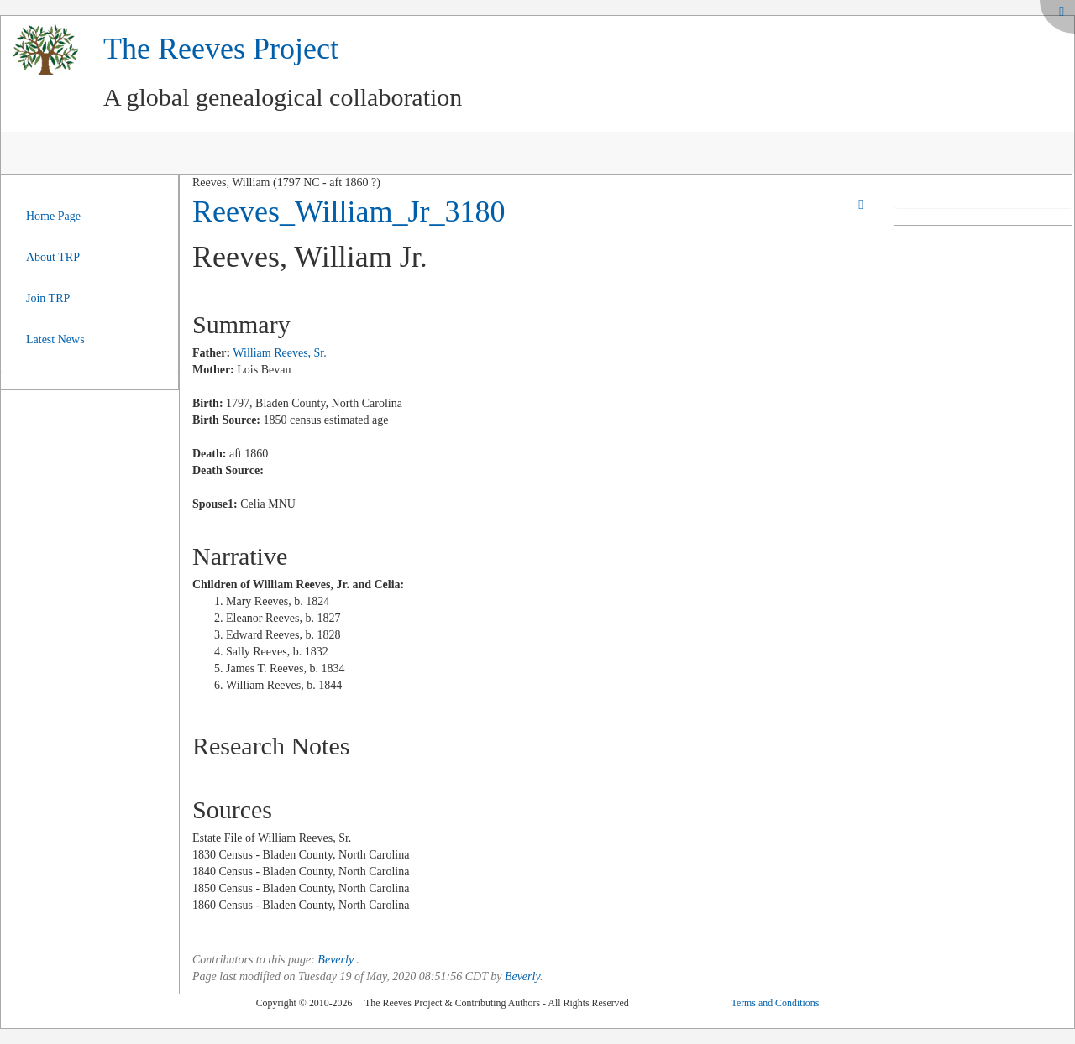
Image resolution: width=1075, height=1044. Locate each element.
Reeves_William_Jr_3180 (348, 211)
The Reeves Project (220, 48)
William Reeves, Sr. (279, 353)
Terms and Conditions (775, 1003)
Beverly (335, 959)
